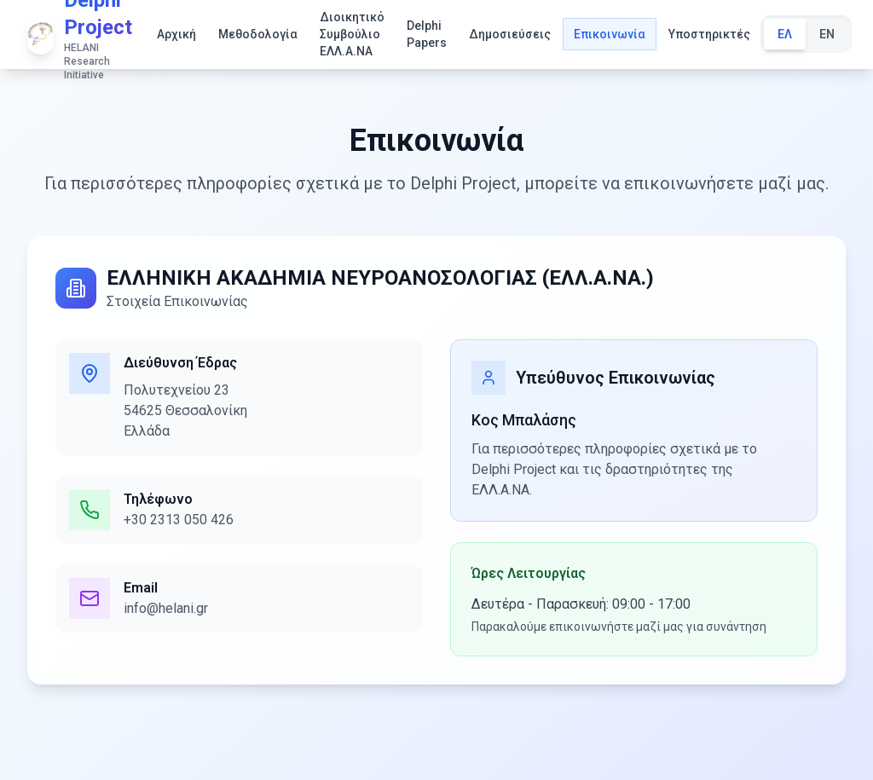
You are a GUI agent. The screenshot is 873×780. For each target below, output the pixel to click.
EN (827, 34)
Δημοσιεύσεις (510, 34)
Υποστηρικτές (709, 34)
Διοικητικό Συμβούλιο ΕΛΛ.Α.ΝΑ (352, 34)
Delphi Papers (427, 34)
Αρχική (176, 34)
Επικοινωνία (609, 34)
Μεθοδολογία (258, 34)
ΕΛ (785, 34)
